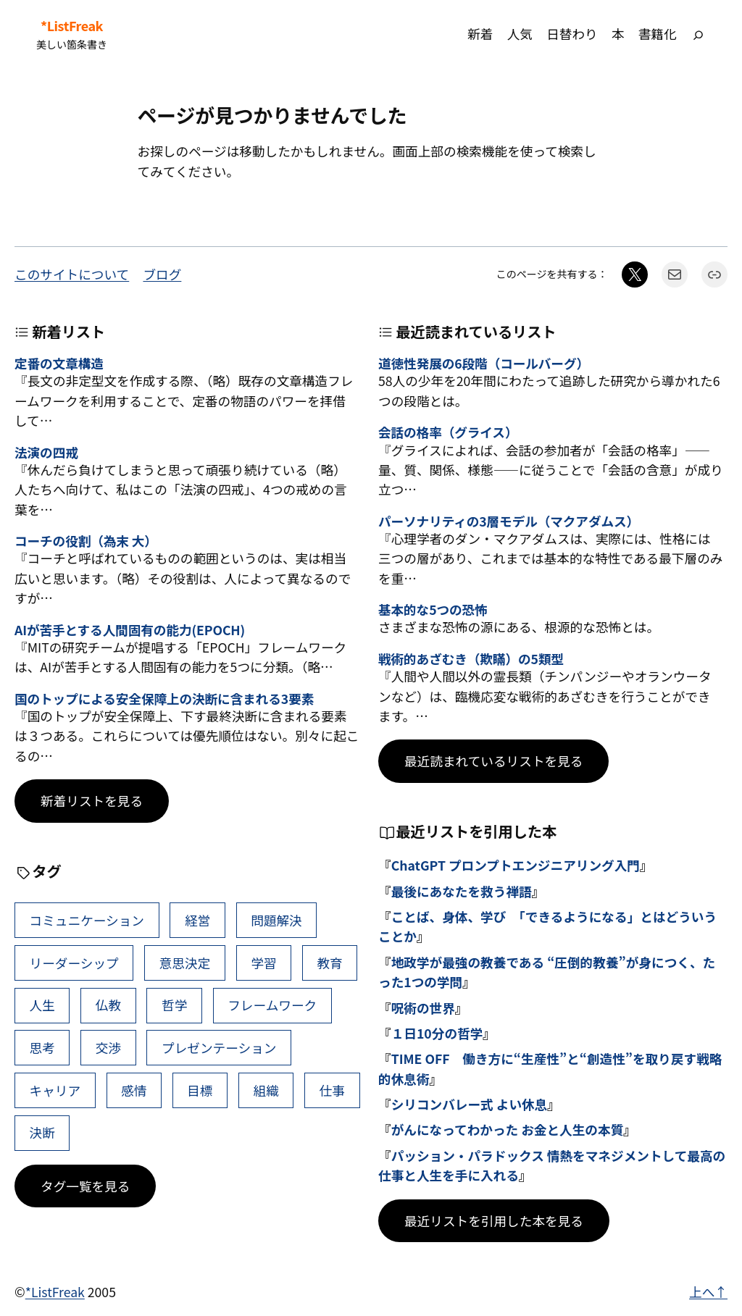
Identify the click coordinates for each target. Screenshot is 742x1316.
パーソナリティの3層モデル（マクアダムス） (508, 521)
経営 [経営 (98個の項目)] (197, 920)
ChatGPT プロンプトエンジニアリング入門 (515, 865)
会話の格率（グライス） (447, 432)
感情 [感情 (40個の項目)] (133, 1090)
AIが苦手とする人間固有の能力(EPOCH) (129, 629)
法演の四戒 (46, 452)
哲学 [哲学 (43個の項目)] (174, 1005)
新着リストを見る (92, 801)
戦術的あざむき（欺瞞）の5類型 (471, 658)
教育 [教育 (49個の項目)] (329, 963)
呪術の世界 (423, 1008)
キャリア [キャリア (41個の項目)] (55, 1090)
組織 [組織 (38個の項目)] (266, 1090)
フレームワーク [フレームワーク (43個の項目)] (272, 1005)
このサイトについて (71, 274)
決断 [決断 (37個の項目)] (42, 1132)
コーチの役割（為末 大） (85, 540)
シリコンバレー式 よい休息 (469, 1104)
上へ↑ (708, 1292)
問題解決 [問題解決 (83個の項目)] (276, 920)
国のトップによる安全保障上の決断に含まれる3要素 (164, 698)
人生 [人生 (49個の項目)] (42, 1005)
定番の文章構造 (59, 363)
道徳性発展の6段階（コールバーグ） (483, 363)
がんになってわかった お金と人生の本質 (507, 1129)
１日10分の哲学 (437, 1033)
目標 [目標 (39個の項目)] (199, 1090)
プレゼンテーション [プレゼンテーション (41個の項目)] (219, 1048)
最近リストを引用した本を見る (493, 1221)
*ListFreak (72, 25)
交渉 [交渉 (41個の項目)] (108, 1048)
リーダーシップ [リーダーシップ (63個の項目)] (74, 963)
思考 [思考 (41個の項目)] (42, 1048)
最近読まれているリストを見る (493, 761)
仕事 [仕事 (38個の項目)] (332, 1090)
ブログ (162, 274)
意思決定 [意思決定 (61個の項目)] (185, 963)
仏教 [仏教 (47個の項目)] (108, 1005)
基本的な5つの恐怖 (433, 609)
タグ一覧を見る (85, 1186)
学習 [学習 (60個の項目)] (263, 963)
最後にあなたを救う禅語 (461, 891)
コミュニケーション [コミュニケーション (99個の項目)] (87, 920)
